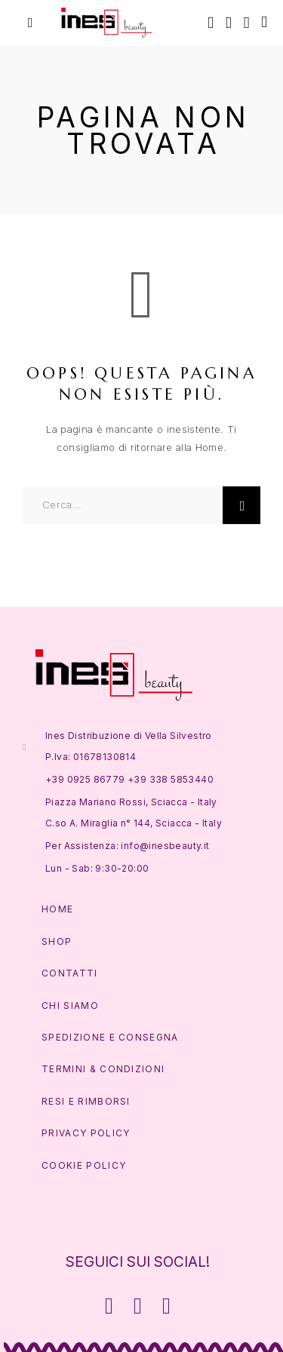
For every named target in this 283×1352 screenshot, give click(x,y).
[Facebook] (109, 1306)
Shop (57, 941)
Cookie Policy (84, 1165)
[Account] (229, 22)
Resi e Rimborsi (86, 1101)
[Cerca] (211, 22)
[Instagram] (138, 1306)
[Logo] (106, 23)
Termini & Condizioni (103, 1069)
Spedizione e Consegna (110, 1037)
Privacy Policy (86, 1133)
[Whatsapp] (166, 1306)
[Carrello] (264, 21)
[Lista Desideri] (247, 22)
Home (57, 909)
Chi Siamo (70, 1005)
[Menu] (30, 22)
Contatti (70, 973)
